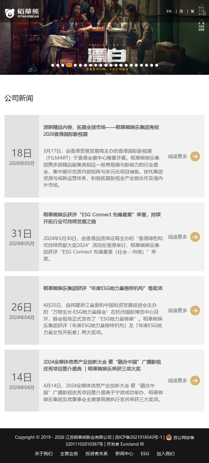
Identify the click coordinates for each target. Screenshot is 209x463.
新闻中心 (124, 453)
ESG (145, 453)
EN (170, 11)
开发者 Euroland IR (125, 444)
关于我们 (44, 453)
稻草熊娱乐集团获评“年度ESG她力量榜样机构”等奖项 (102, 288)
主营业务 (69, 453)
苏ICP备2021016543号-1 (138, 437)
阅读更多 (177, 156)
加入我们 (166, 453)
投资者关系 (97, 453)
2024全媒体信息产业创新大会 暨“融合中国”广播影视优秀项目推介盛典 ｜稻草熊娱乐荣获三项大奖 (102, 365)
